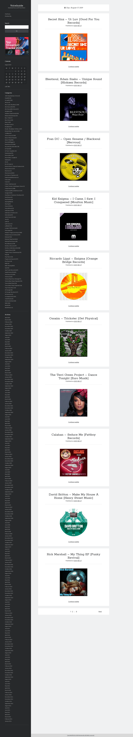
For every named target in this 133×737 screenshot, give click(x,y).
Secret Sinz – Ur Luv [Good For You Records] (73, 21)
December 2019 (9, 485)
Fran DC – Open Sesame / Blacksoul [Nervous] (73, 140)
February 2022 (8, 428)
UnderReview (8, 298)
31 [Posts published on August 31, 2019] (21, 82)
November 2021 (9, 434)
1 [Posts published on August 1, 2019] (15, 71)
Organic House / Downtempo (12, 252)
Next (100, 611)
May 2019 (7, 500)
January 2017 (8, 562)
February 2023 (8, 401)
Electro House (8, 168)
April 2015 (7, 608)
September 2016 (9, 571)
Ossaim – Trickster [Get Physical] (73, 318)
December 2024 (9, 353)
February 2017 (8, 560)
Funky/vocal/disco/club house (12, 190)
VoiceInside (16, 5)
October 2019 (8, 489)
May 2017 (7, 553)
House (6, 206)
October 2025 (8, 330)
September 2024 (9, 359)
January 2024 (8, 377)
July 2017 (7, 549)
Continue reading (73, 66)
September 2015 (9, 597)
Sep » (9, 86)
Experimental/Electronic (11, 177)
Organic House (8, 250)
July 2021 (7, 443)
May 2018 (7, 527)
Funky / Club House (9, 184)
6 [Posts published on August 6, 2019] (9, 74)
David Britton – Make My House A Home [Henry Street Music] (73, 496)
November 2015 (9, 593)
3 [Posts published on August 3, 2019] (21, 71)
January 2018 (8, 536)
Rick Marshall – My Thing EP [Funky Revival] (73, 556)
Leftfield (7, 226)
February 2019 (8, 507)
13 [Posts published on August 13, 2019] (9, 76)
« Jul (6, 86)
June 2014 (7, 630)
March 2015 (8, 611)
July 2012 (7, 681)
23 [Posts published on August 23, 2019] (18, 79)
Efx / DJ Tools (8, 164)
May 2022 (7, 421)
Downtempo (8, 153)
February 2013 (8, 666)
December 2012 (9, 670)
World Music (8, 307)
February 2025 (8, 348)
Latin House (8, 223)
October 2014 (8, 622)
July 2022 (7, 416)
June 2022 (7, 419)
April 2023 (7, 397)
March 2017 (8, 558)
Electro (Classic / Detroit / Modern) (13, 166)
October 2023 (8, 383)
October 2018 (8, 516)
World (6, 305)
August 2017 (8, 547)
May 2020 (7, 474)
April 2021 (7, 450)
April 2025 (7, 344)
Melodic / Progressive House (12, 232)
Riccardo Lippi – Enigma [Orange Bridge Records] (74, 260)
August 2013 (8, 652)
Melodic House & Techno (11, 234)
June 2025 (7, 339)
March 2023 (8, 399)
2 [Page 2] (72, 611)
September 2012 (9, 677)
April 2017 (7, 555)
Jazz (6, 219)
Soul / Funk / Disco (9, 270)
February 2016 (8, 586)
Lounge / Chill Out (9, 228)
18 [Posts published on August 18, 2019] (24, 76)
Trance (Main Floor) (10, 283)
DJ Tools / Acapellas (9, 151)
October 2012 (8, 675)
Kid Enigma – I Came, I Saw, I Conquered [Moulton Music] (73, 200)
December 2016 (9, 564)
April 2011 (7, 714)
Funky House (8, 188)
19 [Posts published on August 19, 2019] (6, 79)
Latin (6, 221)
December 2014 (9, 617)
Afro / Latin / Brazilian (10, 104)
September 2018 (9, 518)
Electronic (7, 170)
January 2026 (8, 324)
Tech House (8, 274)
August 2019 (8, 494)
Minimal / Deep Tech (10, 239)
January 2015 (8, 615)
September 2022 (9, 412)
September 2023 (9, 386)
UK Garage (7, 290)
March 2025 (8, 346)
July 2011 (7, 708)
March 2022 (8, 425)
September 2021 (9, 439)
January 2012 (8, 694)
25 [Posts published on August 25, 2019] (24, 79)
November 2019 (9, 487)
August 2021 (8, 441)
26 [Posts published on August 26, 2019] (6, 82)
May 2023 (7, 394)
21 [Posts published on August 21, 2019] (12, 79)
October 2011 (8, 701)
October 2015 (8, 595)
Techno (7, 276)
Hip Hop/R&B (8, 201)
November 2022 (9, 408)
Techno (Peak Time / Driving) (12, 279)
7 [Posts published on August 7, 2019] (12, 74)
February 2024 (8, 375)
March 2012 (8, 690)
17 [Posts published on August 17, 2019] (21, 76)
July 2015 (7, 602)
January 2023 (8, 403)
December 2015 (9, 591)
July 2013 (7, 655)
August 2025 (8, 335)
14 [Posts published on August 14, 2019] (12, 76)
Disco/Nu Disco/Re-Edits (11, 146)
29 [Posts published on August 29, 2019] (15, 82)
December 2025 (9, 326)
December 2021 (9, 432)
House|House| (8, 208)
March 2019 (8, 505)
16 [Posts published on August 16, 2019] (18, 76)
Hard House (8, 197)
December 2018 (9, 511)
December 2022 (9, 405)
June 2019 (7, 498)
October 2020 (8, 463)
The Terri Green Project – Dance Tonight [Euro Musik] (73, 376)
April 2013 (7, 661)
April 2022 (7, 423)
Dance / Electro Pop (9, 137)
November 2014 (9, 619)
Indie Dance (8, 210)
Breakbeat (7, 126)
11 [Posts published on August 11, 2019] (24, 74)
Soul (6, 268)
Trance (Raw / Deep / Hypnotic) (12, 285)
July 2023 (7, 390)
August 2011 (8, 705)
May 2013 (7, 659)
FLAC (6, 179)
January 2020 (8, 483)
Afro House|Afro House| (11, 109)
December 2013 (9, 644)
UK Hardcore (8, 294)
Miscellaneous (8, 243)
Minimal (7, 237)
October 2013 (8, 648)
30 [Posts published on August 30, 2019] (18, 82)
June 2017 (7, 551)
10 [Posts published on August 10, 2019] (21, 74)
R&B (6, 263)
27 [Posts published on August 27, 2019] (9, 82)
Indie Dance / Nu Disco (10, 212)
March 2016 (8, 584)
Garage (7, 193)
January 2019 (8, 509)
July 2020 (7, 469)
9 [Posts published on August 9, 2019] (18, 74)
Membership (8, 16)
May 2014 (7, 633)
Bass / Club (7, 118)
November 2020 (9, 461)
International (8, 215)
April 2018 (7, 529)
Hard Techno (8, 199)
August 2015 (8, 600)
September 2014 (9, 624)
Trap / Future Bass (9, 287)
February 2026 (8, 322)
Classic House (8, 135)
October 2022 (8, 410)
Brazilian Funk (8, 124)
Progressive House (9, 259)
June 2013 (7, 657)
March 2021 (8, 452)
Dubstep (7, 159)
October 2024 (8, 357)
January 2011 (8, 721)
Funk (6, 182)
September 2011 (9, 703)
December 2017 (9, 538)
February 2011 (8, 719)
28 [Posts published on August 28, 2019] (12, 82)
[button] (16, 43)
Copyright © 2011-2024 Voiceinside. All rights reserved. (80, 735)
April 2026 (7, 317)
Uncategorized (8, 296)
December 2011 (9, 697)
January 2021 (8, 456)
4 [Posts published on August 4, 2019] (24, 71)
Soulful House (8, 272)
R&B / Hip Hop (8, 265)
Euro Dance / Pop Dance (10, 175)
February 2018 (8, 533)
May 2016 (7, 580)
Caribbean (7, 133)
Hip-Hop (7, 204)
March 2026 (8, 319)
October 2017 (8, 542)
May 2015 (7, 606)
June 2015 (7, 604)
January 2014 (8, 641)
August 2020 (8, 467)
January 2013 (8, 668)
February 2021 (8, 454)
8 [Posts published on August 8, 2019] (15, 74)
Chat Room (7, 14)
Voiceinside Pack (9, 301)
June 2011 (7, 710)
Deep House (8, 144)
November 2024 (9, 355)
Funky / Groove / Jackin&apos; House (14, 186)
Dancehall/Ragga (9, 142)
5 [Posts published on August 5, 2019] (6, 74)
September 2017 (9, 544)
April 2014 (7, 635)
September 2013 (9, 650)
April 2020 (7, 476)
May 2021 (7, 447)
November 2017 (9, 540)
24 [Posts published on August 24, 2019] (21, 79)
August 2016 (8, 573)
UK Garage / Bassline (10, 292)
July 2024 (7, 364)
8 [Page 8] (76, 611)
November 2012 (9, 672)
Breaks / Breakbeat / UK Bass (12, 129)
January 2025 (8, 350)
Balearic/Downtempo (10, 115)
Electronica (8, 173)
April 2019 (7, 502)
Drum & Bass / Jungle (10, 157)
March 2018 (8, 531)
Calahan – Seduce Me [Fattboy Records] (73, 436)
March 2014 (8, 637)
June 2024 (7, 366)
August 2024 (8, 361)
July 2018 (7, 522)
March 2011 (8, 716)
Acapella (7, 98)
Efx (5, 162)
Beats (6, 122)
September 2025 (9, 333)
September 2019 (9, 491)
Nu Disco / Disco (9, 245)
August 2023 (8, 388)
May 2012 (7, 686)
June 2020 (7, 472)
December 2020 (9, 458)
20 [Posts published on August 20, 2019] (9, 79)
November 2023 (9, 381)
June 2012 (7, 683)
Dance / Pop (8, 140)
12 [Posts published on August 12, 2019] (6, 76)
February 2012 (8, 692)
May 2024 (7, 368)
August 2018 (8, 520)
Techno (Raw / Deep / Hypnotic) (12, 281)
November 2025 (9, 328)
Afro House (8, 107)
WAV (6, 303)
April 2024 (7, 370)
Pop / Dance (8, 256)
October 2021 (8, 436)
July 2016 (7, 575)
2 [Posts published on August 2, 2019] (18, 71)
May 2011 (7, 712)
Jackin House (8, 217)
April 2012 (7, 688)
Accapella (7, 100)
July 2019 (7, 496)
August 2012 (8, 679)
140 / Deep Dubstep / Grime (11, 95)
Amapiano (7, 111)
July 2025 (7, 337)
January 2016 (8, 589)
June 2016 (7, 577)
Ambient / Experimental (10, 113)
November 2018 (9, 514)
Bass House (8, 120)
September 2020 (9, 465)
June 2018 (7, 525)
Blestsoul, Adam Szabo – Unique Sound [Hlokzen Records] (73, 81)
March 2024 (8, 372)
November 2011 (9, 699)
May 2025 (7, 341)
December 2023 (9, 379)
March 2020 (8, 478)
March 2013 (8, 663)
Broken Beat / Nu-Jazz (10, 131)
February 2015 (8, 613)
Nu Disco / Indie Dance (10, 248)
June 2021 (7, 445)
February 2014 (8, 639)
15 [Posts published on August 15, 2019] (15, 76)
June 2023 (7, 392)
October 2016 (8, 569)
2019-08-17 (78, 25)
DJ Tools (7, 148)
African (7, 102)
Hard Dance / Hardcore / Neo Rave (13, 195)
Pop (6, 254)
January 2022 (8, 430)
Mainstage (7, 230)
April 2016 (7, 582)
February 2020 (8, 480)
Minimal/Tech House (10, 241)
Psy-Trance (7, 261)
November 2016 (9, 566)
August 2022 (8, 414)
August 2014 (8, 626)
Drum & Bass (8, 155)
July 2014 (7, 628)
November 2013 (9, 646)
